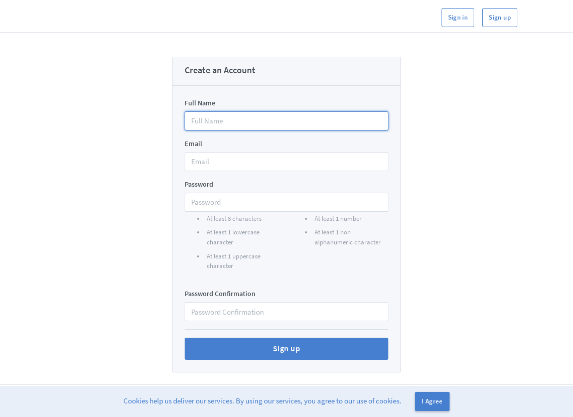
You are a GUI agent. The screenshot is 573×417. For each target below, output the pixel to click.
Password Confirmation (220, 293)
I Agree (432, 401)
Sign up (500, 17)
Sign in (458, 17)
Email (193, 143)
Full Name (200, 102)
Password (199, 184)
